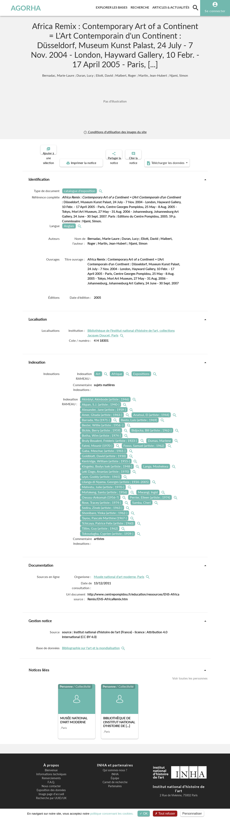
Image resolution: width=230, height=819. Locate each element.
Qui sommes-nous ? (115, 767)
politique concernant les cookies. (111, 813)
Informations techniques (51, 771)
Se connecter (215, 11)
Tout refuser (165, 813)
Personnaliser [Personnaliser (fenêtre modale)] (192, 813)
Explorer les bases (112, 6)
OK (144, 813)
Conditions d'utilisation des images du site (114, 132)
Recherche (141, 6)
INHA (115, 771)
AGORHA (22, 8)
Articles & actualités (171, 6)
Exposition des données (51, 787)
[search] (195, 7)
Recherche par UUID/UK (51, 795)
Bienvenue (51, 767)
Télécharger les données (160, 159)
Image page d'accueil (51, 791)
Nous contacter (51, 783)
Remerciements (51, 775)
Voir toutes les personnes (189, 675)
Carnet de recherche (115, 779)
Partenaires (115, 783)
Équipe (115, 775)
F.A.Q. (51, 779)
